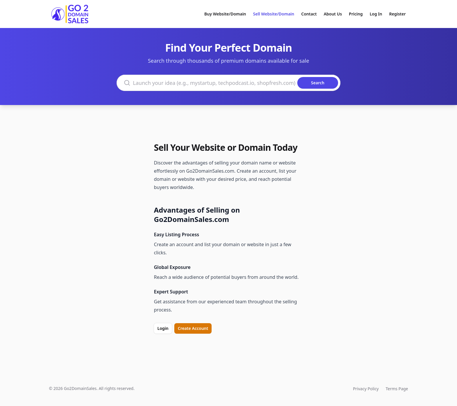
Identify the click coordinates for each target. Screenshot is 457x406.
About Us (333, 14)
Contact (309, 14)
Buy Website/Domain (225, 14)
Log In (376, 14)
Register (397, 14)
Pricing (356, 14)
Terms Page (397, 388)
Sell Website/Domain (273, 14)
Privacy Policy (366, 388)
